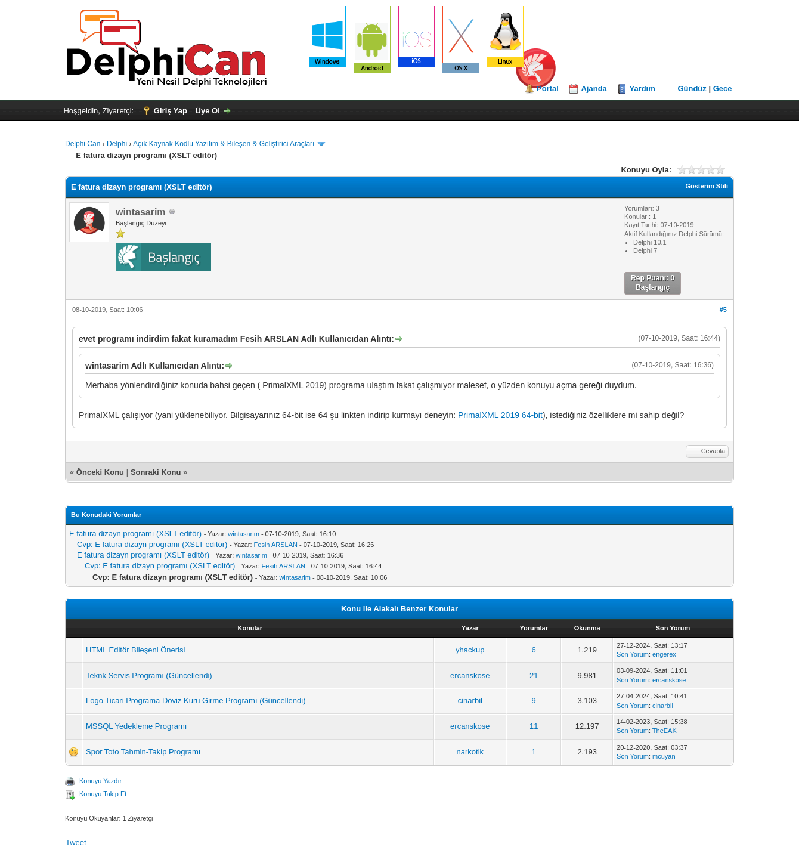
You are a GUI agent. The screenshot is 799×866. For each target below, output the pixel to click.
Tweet (76, 842)
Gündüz (691, 88)
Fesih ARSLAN (276, 544)
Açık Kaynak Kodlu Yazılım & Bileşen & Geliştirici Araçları (223, 144)
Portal (548, 88)
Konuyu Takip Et (102, 793)
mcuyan (664, 756)
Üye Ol (208, 110)
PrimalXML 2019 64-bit (500, 415)
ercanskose (470, 675)
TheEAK (664, 730)
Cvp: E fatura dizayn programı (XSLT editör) (152, 544)
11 (533, 726)
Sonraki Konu (156, 472)
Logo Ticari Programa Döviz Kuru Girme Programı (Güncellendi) (195, 700)
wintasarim (243, 533)
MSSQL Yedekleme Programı (136, 726)
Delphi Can (82, 144)
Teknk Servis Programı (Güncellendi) (149, 675)
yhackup (470, 649)
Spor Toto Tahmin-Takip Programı (143, 751)
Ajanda (593, 88)
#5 (723, 309)
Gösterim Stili (706, 186)
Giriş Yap (170, 110)
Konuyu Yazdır (100, 780)
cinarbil (470, 700)
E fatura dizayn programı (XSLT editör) (135, 533)
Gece (722, 88)
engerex (664, 654)
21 (533, 675)
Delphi (117, 144)
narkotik (470, 751)
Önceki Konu (100, 472)
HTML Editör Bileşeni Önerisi (135, 649)
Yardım (642, 88)
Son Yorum (633, 654)
